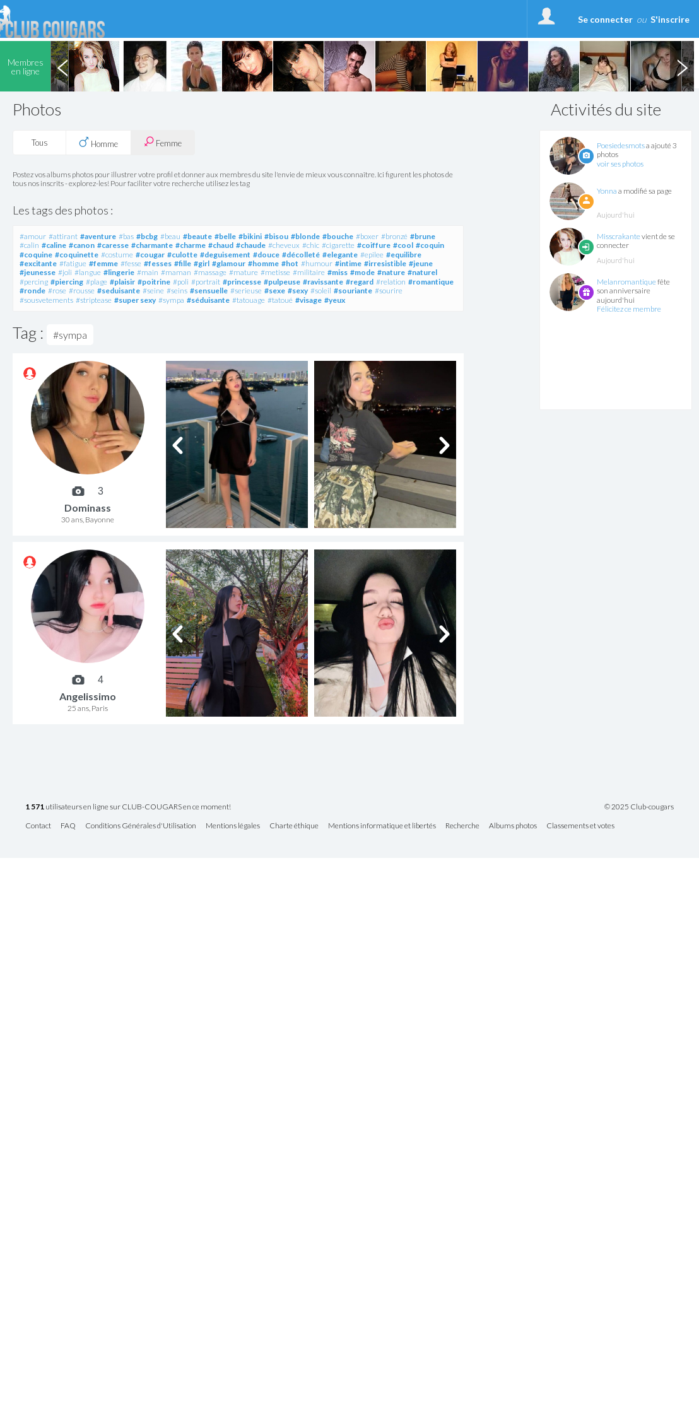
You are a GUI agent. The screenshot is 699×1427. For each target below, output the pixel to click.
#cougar (150, 254)
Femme (163, 142)
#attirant (63, 236)
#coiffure (374, 245)
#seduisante (118, 290)
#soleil (320, 290)
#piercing (66, 281)
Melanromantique (626, 281)
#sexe (274, 290)
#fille (182, 263)
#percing (34, 281)
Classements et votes (580, 826)
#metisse (275, 272)
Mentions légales (233, 826)
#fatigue (72, 263)
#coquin (430, 245)
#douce (266, 254)
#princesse (242, 281)
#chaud (220, 245)
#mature (243, 272)
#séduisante (208, 300)
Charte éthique (294, 826)
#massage (210, 272)
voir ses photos (620, 163)
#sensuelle (209, 290)
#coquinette (76, 254)
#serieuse (246, 290)
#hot (289, 263)
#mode (362, 272)
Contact (38, 826)
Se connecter (605, 19)
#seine (153, 290)
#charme (190, 245)
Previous (62, 66)
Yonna (607, 191)
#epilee (372, 254)
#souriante (353, 290)
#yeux (334, 300)
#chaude (251, 245)
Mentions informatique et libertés (382, 826)
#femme (103, 263)
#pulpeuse (282, 281)
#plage (96, 281)
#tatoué (280, 300)
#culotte (182, 254)
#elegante (340, 254)
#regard (359, 281)
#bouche (337, 236)
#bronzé (394, 236)
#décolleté (301, 254)
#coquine (36, 254)
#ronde (32, 290)
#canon (82, 245)
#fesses (158, 263)
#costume (117, 254)
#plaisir (122, 281)
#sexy (298, 290)
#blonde (305, 236)
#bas (126, 236)
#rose (57, 290)
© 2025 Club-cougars (639, 807)
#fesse (130, 263)
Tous (40, 143)
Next (682, 66)
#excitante (38, 263)
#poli (181, 281)
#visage (308, 300)
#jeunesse (38, 272)
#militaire (309, 272)
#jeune (421, 263)
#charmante (152, 245)
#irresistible (385, 263)
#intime (348, 263)
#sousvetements (46, 300)
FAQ (68, 826)
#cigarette (338, 245)
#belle (225, 236)
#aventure (98, 236)
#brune (422, 236)
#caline (54, 245)
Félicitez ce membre (629, 309)
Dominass (87, 508)
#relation (391, 281)
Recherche (462, 826)
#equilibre (403, 254)
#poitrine (154, 281)
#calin (29, 245)
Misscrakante (618, 236)
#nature (391, 272)
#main (147, 272)
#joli (65, 272)
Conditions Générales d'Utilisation (140, 826)
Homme (98, 142)
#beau (170, 236)
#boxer (367, 236)
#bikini (250, 236)
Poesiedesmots (621, 145)
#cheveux (284, 245)
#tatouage (248, 300)
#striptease (94, 300)
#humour (316, 263)
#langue (87, 272)
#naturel (422, 272)
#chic (310, 245)
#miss (337, 272)
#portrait (205, 281)
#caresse (113, 245)
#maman (176, 272)
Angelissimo (87, 696)
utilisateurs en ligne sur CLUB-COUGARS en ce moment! (128, 807)
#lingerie (118, 272)
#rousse (82, 290)
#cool (403, 245)
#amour (33, 236)
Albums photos (513, 826)
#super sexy (135, 300)
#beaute (197, 236)
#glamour (228, 263)
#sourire (388, 290)
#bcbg (147, 236)
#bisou (276, 236)
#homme (263, 263)
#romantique (431, 281)
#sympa (171, 300)
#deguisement (225, 254)
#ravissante (323, 281)
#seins (177, 290)
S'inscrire (670, 19)
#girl (201, 263)
